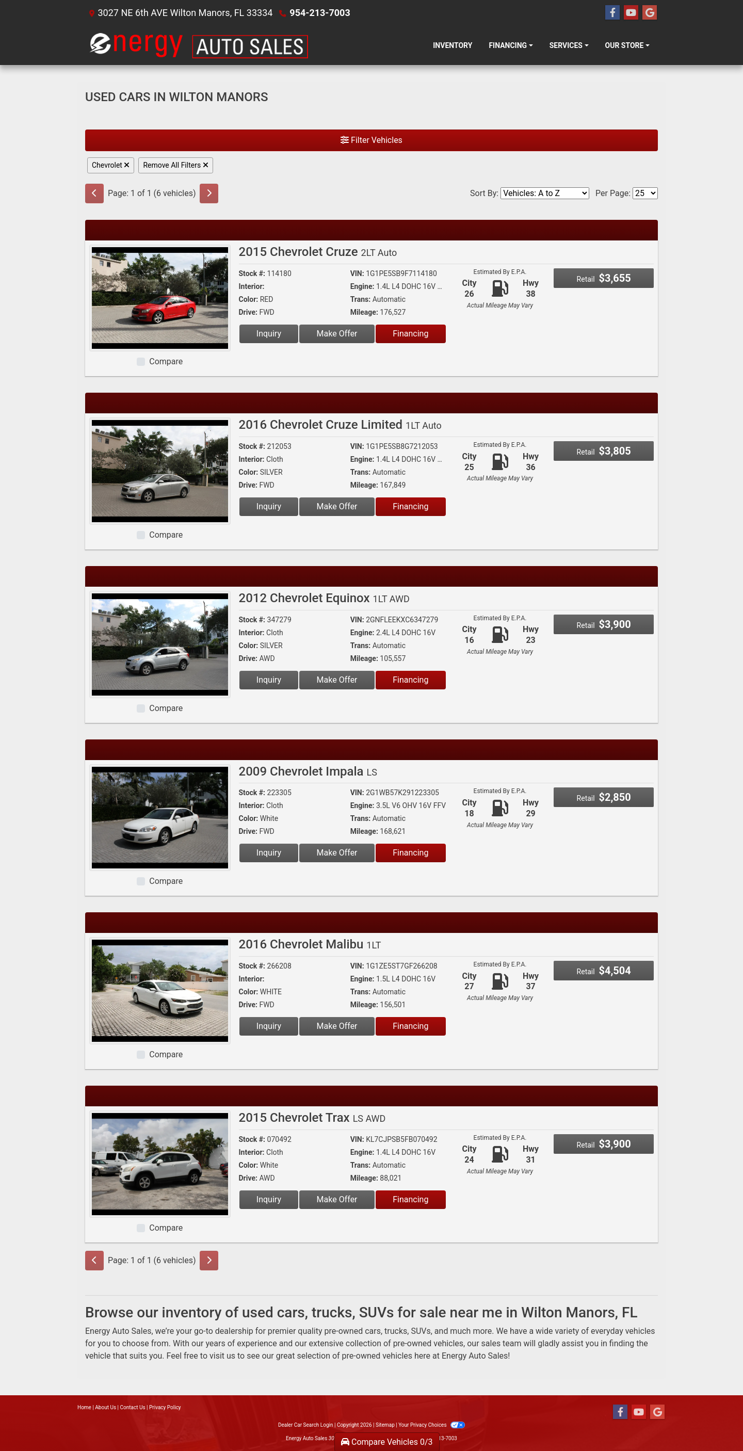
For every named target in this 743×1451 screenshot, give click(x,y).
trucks (395, 1331)
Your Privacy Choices (431, 1425)
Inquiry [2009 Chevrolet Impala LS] (268, 853)
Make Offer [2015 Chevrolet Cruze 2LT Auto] (337, 333)
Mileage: (364, 312)
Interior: (252, 286)
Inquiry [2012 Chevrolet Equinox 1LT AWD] (268, 680)
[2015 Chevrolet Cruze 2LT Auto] (160, 297)
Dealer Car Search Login (305, 1425)
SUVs (420, 1331)
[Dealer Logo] (198, 45)
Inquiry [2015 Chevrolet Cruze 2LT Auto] (268, 333)
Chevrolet (111, 165)
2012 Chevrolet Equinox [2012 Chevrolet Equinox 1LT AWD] (324, 598)
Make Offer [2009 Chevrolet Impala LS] (337, 853)
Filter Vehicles (371, 140)
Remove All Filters (175, 165)
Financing (410, 333)
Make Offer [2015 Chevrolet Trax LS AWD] (337, 1199)
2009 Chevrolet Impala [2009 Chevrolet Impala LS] (308, 771)
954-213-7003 (319, 12)
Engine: (362, 286)
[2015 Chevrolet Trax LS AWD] (160, 1163)
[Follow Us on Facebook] (612, 13)
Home (84, 1407)
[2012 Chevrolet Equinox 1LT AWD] (160, 644)
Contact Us (133, 1407)
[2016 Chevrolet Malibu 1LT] (160, 990)
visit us (222, 1356)
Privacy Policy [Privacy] (165, 1407)
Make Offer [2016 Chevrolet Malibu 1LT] (337, 1026)
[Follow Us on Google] (649, 13)
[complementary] (712, 1420)
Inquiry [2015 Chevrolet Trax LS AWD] (268, 1199)
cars (373, 1331)
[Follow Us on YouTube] (631, 13)
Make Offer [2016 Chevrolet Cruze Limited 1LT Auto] (337, 506)
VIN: (357, 273)
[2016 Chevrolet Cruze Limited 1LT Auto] (160, 470)
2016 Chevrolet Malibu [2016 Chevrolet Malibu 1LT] (310, 944)
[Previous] (94, 193)
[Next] (209, 193)
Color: (249, 299)
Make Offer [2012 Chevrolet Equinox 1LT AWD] (337, 680)
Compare (166, 361)
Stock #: (252, 273)
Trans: (360, 299)
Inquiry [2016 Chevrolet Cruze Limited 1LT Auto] (268, 506)
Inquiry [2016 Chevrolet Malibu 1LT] (268, 1026)
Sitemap (385, 1425)
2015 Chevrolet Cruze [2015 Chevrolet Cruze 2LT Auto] (318, 252)
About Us (105, 1407)
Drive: (248, 312)
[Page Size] (645, 193)
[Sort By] (544, 193)
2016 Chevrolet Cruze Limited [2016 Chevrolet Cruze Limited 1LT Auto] (340, 424)
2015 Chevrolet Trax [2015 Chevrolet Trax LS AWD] (312, 1117)
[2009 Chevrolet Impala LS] (160, 817)
